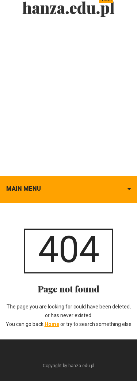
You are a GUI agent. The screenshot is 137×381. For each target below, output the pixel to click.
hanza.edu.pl (68, 7)
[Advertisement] (68, 94)
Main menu (23, 188)
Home (52, 324)
